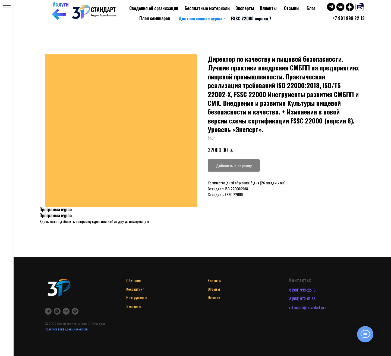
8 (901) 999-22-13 (302, 290)
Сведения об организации (153, 8)
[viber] (75, 311)
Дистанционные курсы (200, 18)
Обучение (133, 280)
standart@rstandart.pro (308, 307)
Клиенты (268, 8)
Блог (311, 8)
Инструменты (136, 297)
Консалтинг (135, 289)
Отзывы (291, 8)
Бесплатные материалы (208, 8)
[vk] (66, 311)
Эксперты (244, 8)
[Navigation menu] (7, 8)
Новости (214, 297)
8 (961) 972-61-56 (302, 298)
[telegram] (48, 311)
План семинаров (154, 18)
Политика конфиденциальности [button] (66, 329)
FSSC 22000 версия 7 (251, 18)
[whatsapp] (57, 311)
